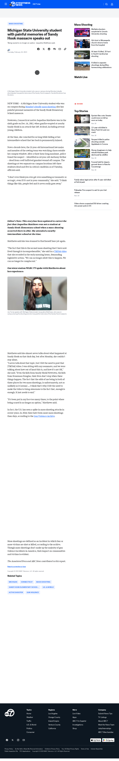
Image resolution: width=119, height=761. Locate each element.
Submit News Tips (105, 716)
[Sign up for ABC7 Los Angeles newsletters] (23, 742)
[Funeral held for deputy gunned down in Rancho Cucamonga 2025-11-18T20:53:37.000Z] (93, 167)
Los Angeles (52, 716)
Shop (75, 731)
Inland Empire (53, 724)
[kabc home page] (9, 715)
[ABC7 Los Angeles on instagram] (18, 742)
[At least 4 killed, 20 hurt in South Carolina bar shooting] (93, 56)
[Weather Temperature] (99, 4)
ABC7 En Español (79, 724)
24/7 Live (36, 4)
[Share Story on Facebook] (38, 51)
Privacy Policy (9, 751)
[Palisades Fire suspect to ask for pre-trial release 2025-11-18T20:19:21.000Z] (93, 195)
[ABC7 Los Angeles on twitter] (12, 742)
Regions (51, 712)
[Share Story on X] (44, 51)
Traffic (28, 724)
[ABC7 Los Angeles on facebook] (7, 742)
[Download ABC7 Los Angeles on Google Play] (108, 743)
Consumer (30, 735)
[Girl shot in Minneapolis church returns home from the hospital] (93, 45)
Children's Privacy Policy (52, 751)
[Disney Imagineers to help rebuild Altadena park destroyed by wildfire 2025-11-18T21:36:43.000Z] (93, 155)
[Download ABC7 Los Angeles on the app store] (95, 743)
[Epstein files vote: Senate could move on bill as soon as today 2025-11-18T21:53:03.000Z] (93, 121)
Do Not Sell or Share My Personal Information (29, 751)
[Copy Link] (65, 51)
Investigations (78, 727)
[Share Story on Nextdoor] (54, 51)
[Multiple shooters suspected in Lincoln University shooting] (93, 34)
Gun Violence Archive (44, 417)
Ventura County (54, 727)
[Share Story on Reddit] (49, 51)
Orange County (54, 720)
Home (28, 716)
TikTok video (60, 252)
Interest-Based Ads (97, 751)
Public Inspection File (11, 753)
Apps (74, 720)
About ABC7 (103, 724)
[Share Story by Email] (60, 51)
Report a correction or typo (16, 568)
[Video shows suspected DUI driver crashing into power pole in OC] (93, 207)
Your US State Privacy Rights (70, 751)
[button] (5, 4)
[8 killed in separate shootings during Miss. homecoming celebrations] (93, 67)
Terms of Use (85, 751)
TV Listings (102, 720)
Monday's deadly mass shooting (40, 108)
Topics (29, 712)
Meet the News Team (106, 727)
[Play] (93, 92)
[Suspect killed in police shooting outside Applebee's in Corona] (93, 144)
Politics (29, 731)
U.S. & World (31, 727)
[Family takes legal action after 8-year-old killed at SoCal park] (93, 182)
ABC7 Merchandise (105, 735)
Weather (29, 720)
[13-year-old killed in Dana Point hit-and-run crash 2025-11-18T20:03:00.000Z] (93, 133)
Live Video (77, 716)
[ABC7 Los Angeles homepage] (19, 4)
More (75, 712)
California (52, 731)
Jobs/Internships (104, 731)
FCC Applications (25, 753)
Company (102, 712)
